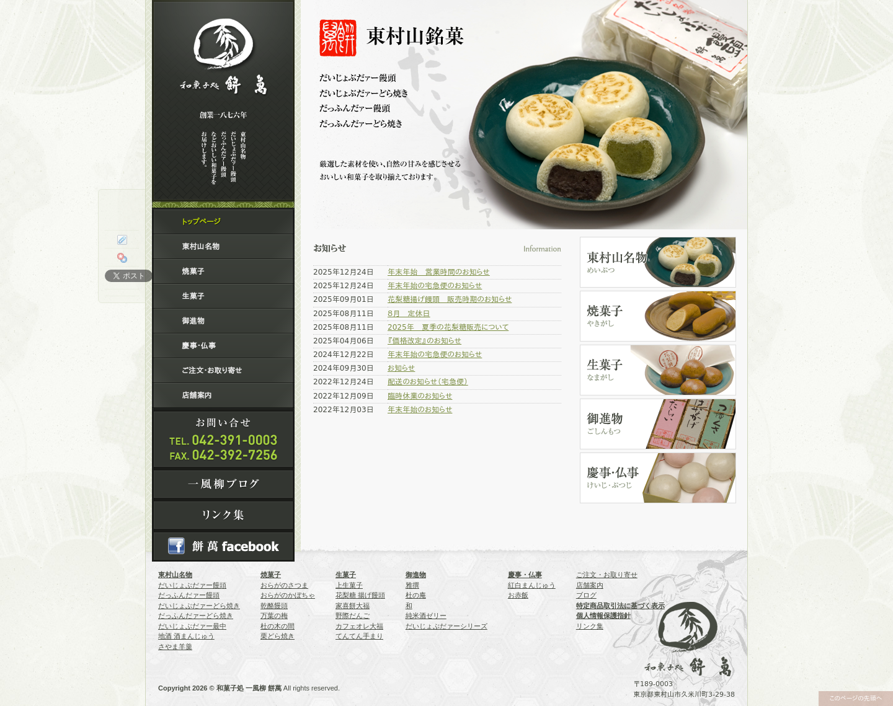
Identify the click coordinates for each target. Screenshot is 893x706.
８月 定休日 (409, 313)
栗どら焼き (277, 636)
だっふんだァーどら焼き (195, 615)
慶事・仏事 (198, 346)
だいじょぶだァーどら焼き (199, 605)
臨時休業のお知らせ (420, 396)
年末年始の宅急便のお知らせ (435, 285)
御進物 (193, 321)
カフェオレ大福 (359, 626)
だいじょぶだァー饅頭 (192, 585)
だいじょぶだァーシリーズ (446, 626)
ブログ (586, 595)
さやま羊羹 (175, 646)
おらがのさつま (284, 585)
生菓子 (193, 296)
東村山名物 (200, 246)
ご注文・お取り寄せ (212, 370)
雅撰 (412, 585)
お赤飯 (518, 595)
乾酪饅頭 (274, 605)
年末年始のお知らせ (420, 409)
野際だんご (352, 615)
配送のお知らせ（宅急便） (428, 381)
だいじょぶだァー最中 (192, 626)
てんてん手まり (359, 636)
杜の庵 (416, 595)
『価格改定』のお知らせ (424, 341)
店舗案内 (196, 395)
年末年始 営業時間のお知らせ (439, 272)
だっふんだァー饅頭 (189, 595)
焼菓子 (193, 271)
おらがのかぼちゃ (287, 595)
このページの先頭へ (855, 698)
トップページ (201, 222)
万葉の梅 (274, 615)
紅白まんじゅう (532, 585)
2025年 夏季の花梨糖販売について (448, 327)
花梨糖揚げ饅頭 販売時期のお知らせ (450, 299)
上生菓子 (349, 585)
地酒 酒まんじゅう (186, 636)
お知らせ (401, 368)
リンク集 (589, 626)
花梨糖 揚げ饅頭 (360, 595)
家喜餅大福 (352, 605)
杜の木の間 (277, 626)
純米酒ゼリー (426, 615)
